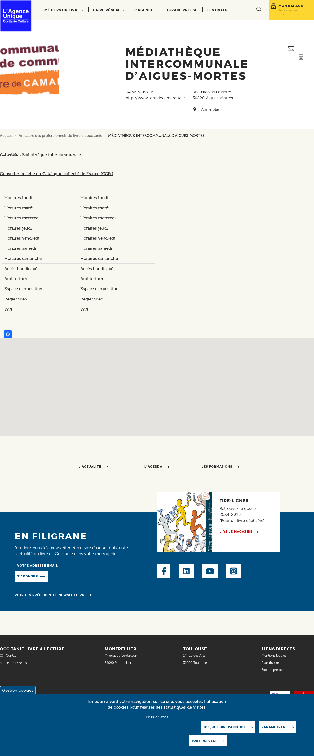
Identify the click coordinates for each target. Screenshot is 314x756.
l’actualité (90, 466)
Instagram (233, 571)
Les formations (217, 466)
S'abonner (27, 576)
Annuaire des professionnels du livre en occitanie (60, 135)
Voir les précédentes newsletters (49, 595)
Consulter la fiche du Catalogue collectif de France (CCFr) (56, 173)
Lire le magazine (236, 531)
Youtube (210, 571)
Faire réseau (109, 10)
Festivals (217, 10)
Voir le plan (210, 109)
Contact (11, 655)
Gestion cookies (17, 690)
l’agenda (153, 466)
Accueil (6, 135)
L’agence (145, 10)
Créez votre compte (292, 14)
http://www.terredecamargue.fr (155, 97)
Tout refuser (204, 741)
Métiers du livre (63, 10)
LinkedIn (186, 571)
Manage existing (67, 576)
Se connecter (287, 10)
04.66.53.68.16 (139, 92)
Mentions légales (274, 655)
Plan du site (270, 663)
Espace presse (182, 10)
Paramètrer (274, 727)
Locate (8, 334)
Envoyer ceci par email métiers (301, 48)
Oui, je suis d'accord (225, 727)
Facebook (163, 571)
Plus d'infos (157, 717)
